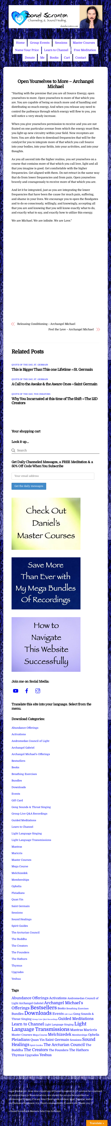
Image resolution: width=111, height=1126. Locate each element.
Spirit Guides (20, 925)
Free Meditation (85, 50)
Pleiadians (18, 893)
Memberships (20, 879)
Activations (19, 734)
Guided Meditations (24, 820)
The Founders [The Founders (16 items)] (58, 1050)
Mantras (17, 846)
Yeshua (16, 978)
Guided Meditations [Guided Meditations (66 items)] (76, 1019)
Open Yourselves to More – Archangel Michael (55, 84)
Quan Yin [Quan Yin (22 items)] (38, 1040)
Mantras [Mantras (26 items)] (76, 1030)
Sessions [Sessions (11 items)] (76, 1040)
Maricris (17, 853)
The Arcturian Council (26, 932)
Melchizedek (20, 873)
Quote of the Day (22, 365)
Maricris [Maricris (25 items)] (90, 1030)
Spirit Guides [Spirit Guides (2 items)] (36, 1045)
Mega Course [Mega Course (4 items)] (40, 1035)
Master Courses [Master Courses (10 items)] (22, 1034)
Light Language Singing (27, 833)
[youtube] (16, 691)
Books (54, 57)
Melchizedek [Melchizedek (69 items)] (59, 1034)
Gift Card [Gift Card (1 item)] (68, 1014)
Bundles (17, 780)
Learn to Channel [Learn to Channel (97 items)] (28, 1024)
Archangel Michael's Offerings (31, 754)
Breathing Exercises (24, 774)
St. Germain (41, 365)
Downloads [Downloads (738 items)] (38, 1013)
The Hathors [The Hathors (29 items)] (79, 1050)
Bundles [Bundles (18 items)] (18, 1013)
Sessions (61, 42)
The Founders (20, 952)
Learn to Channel (56, 50)
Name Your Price (27, 50)
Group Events (40, 42)
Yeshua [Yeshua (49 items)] (45, 1055)
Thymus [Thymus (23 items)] (18, 1055)
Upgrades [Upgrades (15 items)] (32, 1055)
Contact (80, 57)
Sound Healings (22, 919)
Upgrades (18, 972)
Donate (30, 57)
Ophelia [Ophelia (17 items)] (93, 1034)
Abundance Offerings (25, 727)
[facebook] (27, 691)
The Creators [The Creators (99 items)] (36, 1050)
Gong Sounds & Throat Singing (31, 807)
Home (20, 42)
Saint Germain (21, 906)
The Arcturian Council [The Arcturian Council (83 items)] (64, 1045)
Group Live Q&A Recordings (29, 813)
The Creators (42, 394)
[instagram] (38, 691)
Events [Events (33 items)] (58, 1014)
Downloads (19, 787)
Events (16, 793)
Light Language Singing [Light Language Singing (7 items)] (59, 1024)
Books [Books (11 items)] (62, 1008)
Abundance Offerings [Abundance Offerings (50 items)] (30, 998)
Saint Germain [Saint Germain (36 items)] (57, 1040)
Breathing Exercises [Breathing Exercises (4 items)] (77, 1008)
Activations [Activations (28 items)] (58, 998)
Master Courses (84, 42)
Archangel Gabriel (23, 747)
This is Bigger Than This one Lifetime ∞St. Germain (52, 370)
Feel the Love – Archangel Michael (71, 329)
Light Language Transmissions (31, 840)
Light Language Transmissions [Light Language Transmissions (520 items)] (49, 1026)
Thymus (17, 965)
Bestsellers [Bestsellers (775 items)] (43, 1008)
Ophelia (16, 886)
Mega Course (20, 866)
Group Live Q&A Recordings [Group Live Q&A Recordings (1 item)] (45, 1019)
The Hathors (19, 958)
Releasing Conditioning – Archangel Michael (46, 324)
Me (42, 57)
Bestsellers (18, 760)
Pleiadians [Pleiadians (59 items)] (21, 1040)
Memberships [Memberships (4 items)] (79, 1035)
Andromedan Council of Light (30, 741)
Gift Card (17, 800)
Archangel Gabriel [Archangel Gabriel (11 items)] (31, 1003)
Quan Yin (17, 899)
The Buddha (19, 939)
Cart (67, 57)
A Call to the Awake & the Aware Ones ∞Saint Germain (54, 384)
